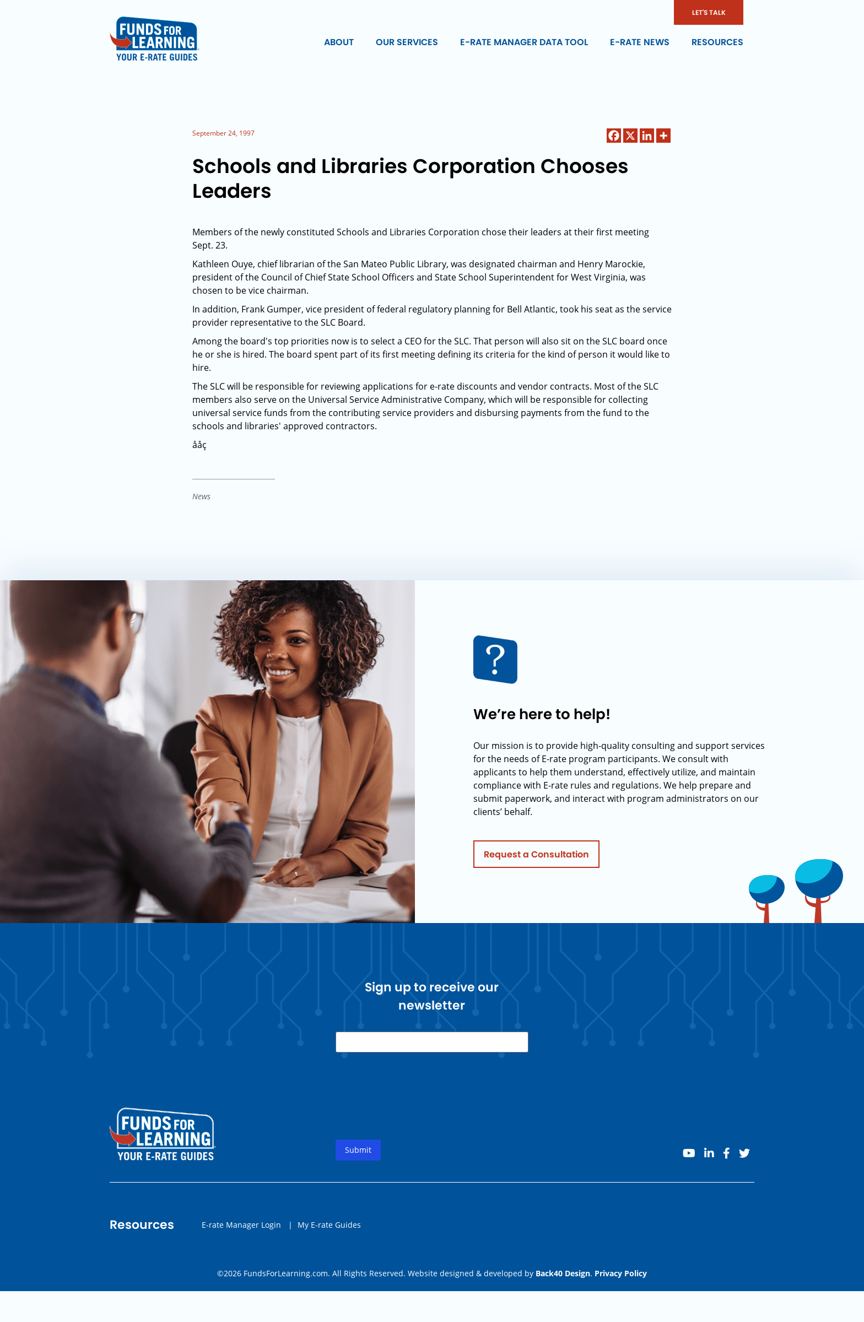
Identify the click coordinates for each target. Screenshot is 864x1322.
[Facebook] (614, 135)
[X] (630, 135)
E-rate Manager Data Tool (524, 42)
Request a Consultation (536, 857)
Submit (358, 1153)
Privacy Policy (621, 1273)
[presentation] (419, 1108)
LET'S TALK (709, 12)
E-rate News (639, 42)
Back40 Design (563, 1273)
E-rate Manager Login (241, 1227)
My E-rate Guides (329, 1227)
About (339, 42)
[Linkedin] (647, 135)
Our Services (407, 42)
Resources (717, 42)
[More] (663, 135)
